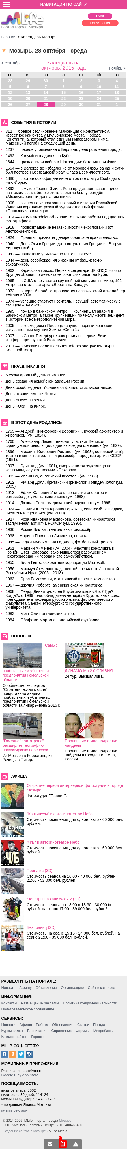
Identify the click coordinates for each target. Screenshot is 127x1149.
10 (99, 86)
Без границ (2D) (41, 927)
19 (10, 98)
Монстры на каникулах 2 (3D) (53, 899)
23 (81, 98)
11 (117, 86)
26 (10, 104)
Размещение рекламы (40, 1003)
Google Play (11, 1075)
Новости (8, 1025)
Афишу (25, 987)
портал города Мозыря (22, 25)
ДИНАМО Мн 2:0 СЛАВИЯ (89, 670)
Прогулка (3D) (39, 870)
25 (117, 98)
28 (10, 80)
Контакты (9, 1003)
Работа (42, 1025)
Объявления (62, 1025)
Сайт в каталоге (101, 987)
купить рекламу (14, 1110)
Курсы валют (12, 1031)
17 (99, 92)
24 (99, 98)
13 (28, 92)
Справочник (61, 1031)
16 (81, 92)
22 (63, 98)
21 (46, 98)
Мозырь (65, 1121)
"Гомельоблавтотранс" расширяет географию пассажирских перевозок (25, 745)
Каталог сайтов (14, 1037)
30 (46, 80)
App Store (30, 1075)
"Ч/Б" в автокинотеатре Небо (53, 842)
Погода (99, 1025)
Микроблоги (103, 1031)
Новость (8, 987)
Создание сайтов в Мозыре (24, 1131)
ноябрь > (117, 68)
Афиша (26, 1025)
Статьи (83, 1025)
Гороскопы (40, 1037)
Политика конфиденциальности (90, 1003)
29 (28, 80)
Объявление (46, 987)
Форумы (82, 1031)
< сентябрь (11, 63)
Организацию (72, 987)
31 (99, 104)
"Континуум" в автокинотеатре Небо (59, 814)
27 (28, 104)
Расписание (37, 1031)
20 (28, 98)
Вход (100, 16)
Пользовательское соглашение (27, 1009)
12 (10, 92)
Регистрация (100, 23)
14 (46, 92)
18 (117, 92)
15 (63, 92)
